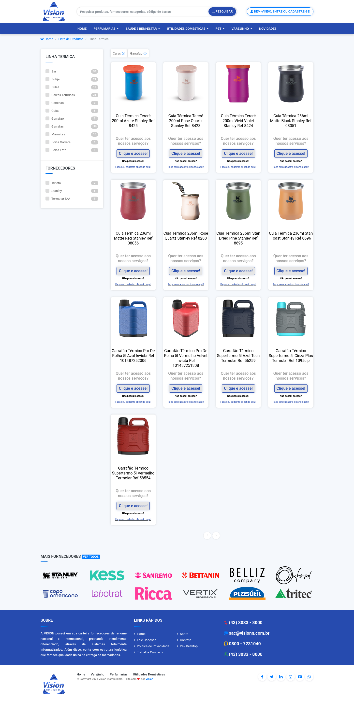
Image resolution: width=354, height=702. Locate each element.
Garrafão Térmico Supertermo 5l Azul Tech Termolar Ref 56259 (238, 355)
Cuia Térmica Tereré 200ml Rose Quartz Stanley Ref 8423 (185, 121)
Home (82, 28)
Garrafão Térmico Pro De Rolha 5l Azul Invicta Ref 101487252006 (133, 355)
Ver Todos (91, 557)
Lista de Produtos (71, 39)
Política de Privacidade (153, 646)
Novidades (268, 28)
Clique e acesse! (133, 153)
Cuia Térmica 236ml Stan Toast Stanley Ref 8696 (291, 236)
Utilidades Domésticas (186, 28)
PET (219, 28)
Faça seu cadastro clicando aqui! (133, 167)
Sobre (184, 634)
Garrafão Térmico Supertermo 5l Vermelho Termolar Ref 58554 (133, 473)
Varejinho (241, 28)
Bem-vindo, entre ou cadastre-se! (280, 11)
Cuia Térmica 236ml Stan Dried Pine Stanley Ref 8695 (238, 238)
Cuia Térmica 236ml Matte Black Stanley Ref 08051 (291, 121)
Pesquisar (222, 11)
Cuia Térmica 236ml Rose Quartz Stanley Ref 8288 (185, 236)
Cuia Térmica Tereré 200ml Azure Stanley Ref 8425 (133, 121)
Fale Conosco (146, 640)
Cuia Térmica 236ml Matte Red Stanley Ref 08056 (133, 238)
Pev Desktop (189, 646)
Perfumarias (105, 28)
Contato (185, 640)
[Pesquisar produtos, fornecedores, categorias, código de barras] (143, 11)
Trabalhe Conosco (150, 652)
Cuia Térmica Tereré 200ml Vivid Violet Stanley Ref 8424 (238, 121)
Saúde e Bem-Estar (142, 28)
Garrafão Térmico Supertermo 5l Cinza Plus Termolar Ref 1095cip (291, 355)
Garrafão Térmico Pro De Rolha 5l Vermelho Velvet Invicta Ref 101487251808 (185, 358)
